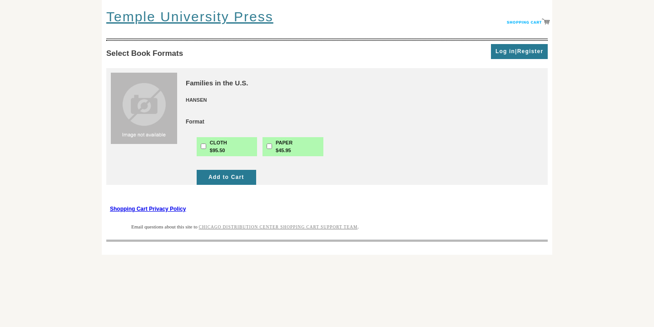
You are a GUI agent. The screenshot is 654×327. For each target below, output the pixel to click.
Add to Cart (226, 177)
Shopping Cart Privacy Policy (148, 209)
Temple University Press (189, 16)
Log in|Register (519, 51)
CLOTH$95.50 (218, 146)
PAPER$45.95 (284, 146)
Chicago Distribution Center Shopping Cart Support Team (278, 227)
